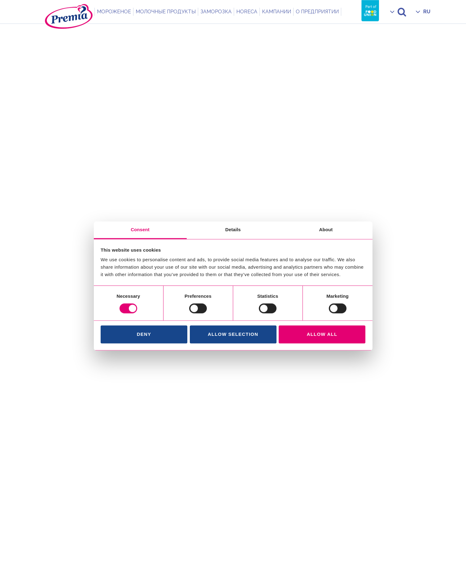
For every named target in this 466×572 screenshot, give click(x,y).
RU (426, 12)
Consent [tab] (140, 229)
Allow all (322, 334)
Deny (144, 334)
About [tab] (326, 229)
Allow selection (233, 334)
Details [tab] (233, 229)
